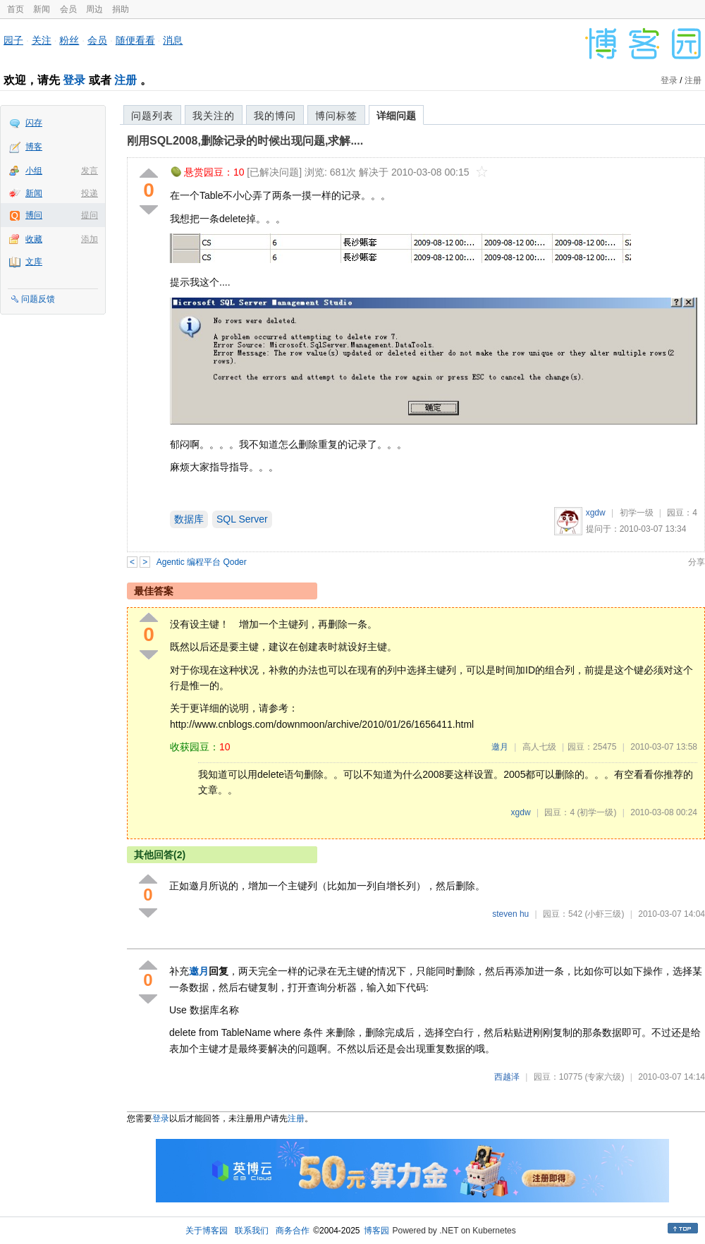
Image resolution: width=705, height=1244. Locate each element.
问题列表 (152, 115)
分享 (696, 562)
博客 (33, 147)
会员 (68, 9)
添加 (89, 239)
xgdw (596, 513)
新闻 (41, 9)
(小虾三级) (604, 914)
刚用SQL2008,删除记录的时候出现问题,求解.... (245, 141)
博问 (33, 215)
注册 (125, 80)
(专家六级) (604, 1077)
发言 (89, 171)
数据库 (189, 519)
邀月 (499, 747)
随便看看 (135, 40)
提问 (89, 215)
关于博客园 (206, 1231)
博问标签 (336, 115)
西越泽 (507, 1077)
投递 (89, 193)
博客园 (376, 1231)
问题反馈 (38, 299)
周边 (94, 9)
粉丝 (69, 40)
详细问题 (396, 115)
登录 (74, 80)
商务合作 (292, 1231)
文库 (33, 262)
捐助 (120, 9)
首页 (15, 9)
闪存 (33, 123)
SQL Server (242, 519)
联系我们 (252, 1231)
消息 (173, 40)
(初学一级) (596, 812)
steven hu (510, 914)
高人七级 (539, 747)
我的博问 (275, 115)
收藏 (33, 239)
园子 (13, 40)
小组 (33, 171)
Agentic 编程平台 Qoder (202, 562)
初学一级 (637, 513)
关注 (41, 40)
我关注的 (213, 115)
